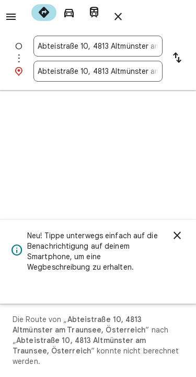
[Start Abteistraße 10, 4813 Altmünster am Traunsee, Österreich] (98, 46)
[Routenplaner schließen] (118, 16)
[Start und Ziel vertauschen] (177, 58)
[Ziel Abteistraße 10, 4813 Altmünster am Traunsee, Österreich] (98, 71)
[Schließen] (177, 235)
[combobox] (98, 46)
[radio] (43, 12)
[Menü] (11, 16)
